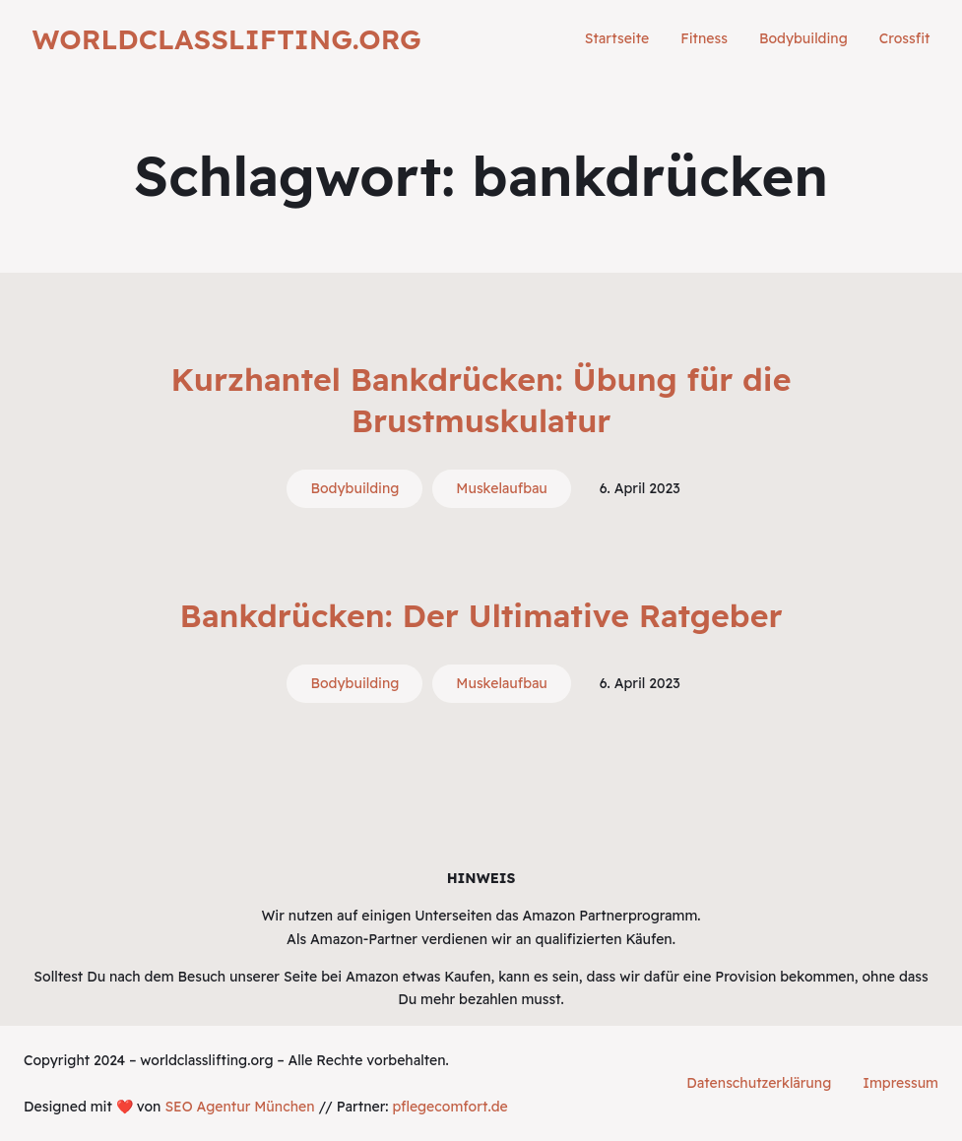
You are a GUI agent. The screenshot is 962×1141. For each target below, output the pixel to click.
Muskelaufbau (501, 488)
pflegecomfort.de (449, 1106)
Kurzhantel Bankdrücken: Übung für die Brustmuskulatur (481, 399)
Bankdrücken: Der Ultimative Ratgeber (481, 615)
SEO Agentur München (239, 1106)
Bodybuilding (354, 488)
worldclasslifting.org (226, 39)
